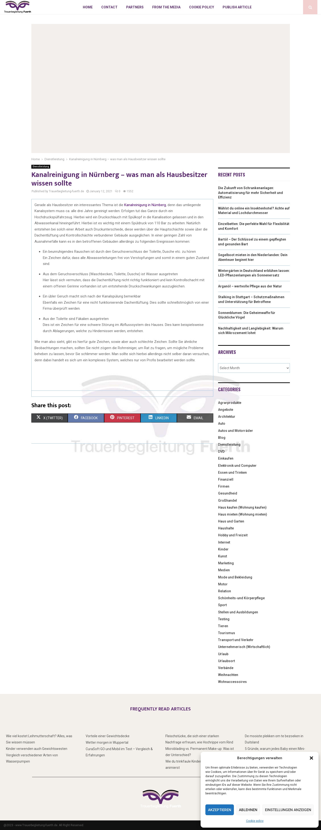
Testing (224, 619)
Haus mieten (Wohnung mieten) (242, 514)
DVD (221, 451)
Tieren (223, 626)
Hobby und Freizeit (233, 535)
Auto (221, 423)
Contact (109, 7)
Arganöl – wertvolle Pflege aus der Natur (250, 286)
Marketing (226, 563)
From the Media (166, 7)
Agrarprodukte (229, 403)
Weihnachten (228, 675)
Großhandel (227, 500)
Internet (224, 542)
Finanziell (225, 479)
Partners (135, 7)
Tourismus (226, 633)
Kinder (223, 549)
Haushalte (226, 528)
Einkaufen (225, 458)
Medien (224, 570)
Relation (224, 591)
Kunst (222, 556)
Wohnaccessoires (232, 682)
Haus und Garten (231, 521)
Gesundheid (227, 493)
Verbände (225, 668)
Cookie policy (255, 821)
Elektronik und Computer (237, 465)
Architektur (226, 416)
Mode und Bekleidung (235, 577)
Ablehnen (248, 810)
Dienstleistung (41, 166)
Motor (223, 584)
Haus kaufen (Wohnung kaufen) (242, 507)
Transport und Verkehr (235, 640)
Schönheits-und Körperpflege (241, 598)
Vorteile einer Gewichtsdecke (108, 736)
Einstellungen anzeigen (288, 810)
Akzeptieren (219, 810)
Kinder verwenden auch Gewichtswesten (36, 749)
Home (88, 7)
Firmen (223, 486)
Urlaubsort (226, 661)
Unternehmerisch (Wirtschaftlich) (244, 647)
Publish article (237, 7)
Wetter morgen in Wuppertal (107, 742)
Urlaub (223, 654)
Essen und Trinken (232, 472)
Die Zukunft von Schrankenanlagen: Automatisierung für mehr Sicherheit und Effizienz (250, 192)
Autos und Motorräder (235, 431)
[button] (311, 758)
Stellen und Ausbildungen (238, 612)
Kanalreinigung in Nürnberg (145, 205)
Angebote (225, 410)
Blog (221, 438)
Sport (222, 605)
